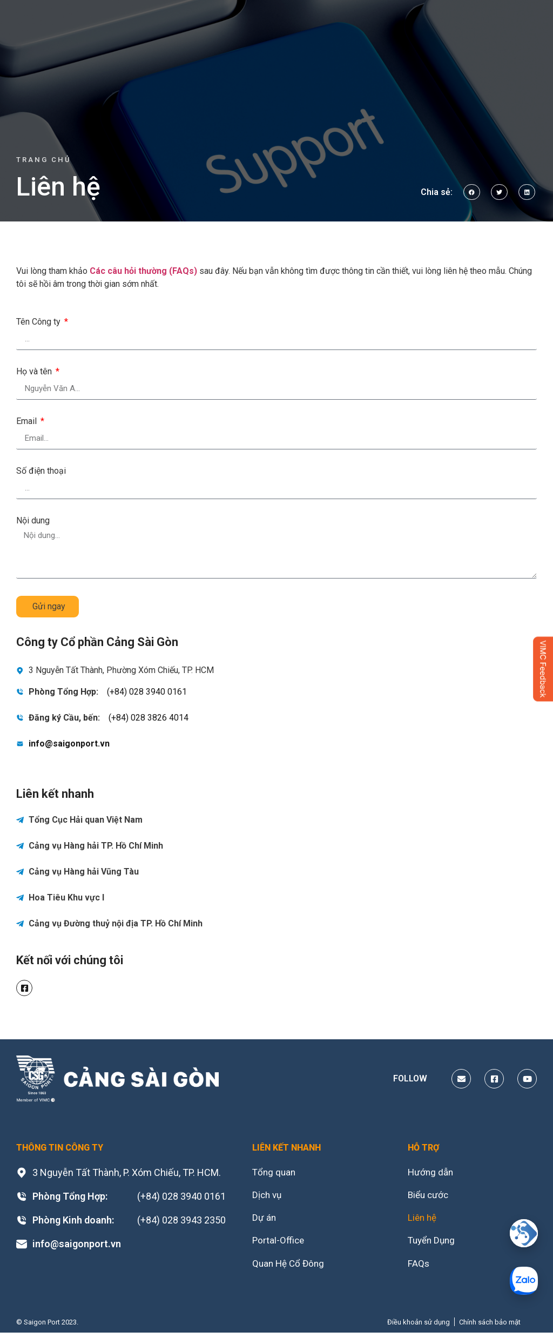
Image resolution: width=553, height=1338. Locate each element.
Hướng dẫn (431, 1172)
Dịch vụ (268, 1196)
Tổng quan (275, 1172)
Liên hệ (423, 1220)
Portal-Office (279, 1243)
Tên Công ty (39, 322)
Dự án (264, 1220)
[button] (471, 192)
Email (27, 421)
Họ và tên (35, 371)
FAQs (419, 1267)
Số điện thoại (41, 471)
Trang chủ (43, 160)
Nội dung (33, 521)
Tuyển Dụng (433, 1243)
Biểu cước (429, 1196)
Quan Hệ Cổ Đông (290, 1267)
